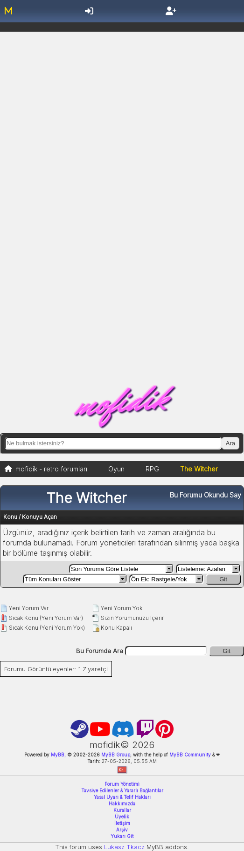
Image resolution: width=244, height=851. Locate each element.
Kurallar (122, 810)
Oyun (116, 469)
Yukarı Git (122, 836)
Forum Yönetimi (122, 784)
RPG (152, 469)
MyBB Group (115, 754)
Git (223, 579)
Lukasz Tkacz (124, 847)
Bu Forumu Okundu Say (205, 495)
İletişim (122, 823)
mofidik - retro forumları (51, 469)
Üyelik (122, 816)
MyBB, (58, 754)
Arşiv (122, 829)
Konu (10, 516)
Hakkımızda (122, 803)
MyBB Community (190, 754)
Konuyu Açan (39, 516)
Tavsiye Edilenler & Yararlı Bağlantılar (122, 790)
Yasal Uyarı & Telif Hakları (122, 797)
